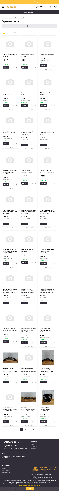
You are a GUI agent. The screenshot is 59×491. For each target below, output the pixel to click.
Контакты (33, 448)
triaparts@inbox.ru (8, 454)
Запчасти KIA (8, 17)
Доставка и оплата (6, 468)
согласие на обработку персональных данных (32, 484)
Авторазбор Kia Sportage (18, 17)
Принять (30, 488)
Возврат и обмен (6, 472)
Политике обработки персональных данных (29, 485)
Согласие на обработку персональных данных (41, 477)
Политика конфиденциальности (10, 474)
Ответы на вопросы (7, 470)
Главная (33, 444)
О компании (34, 446)
